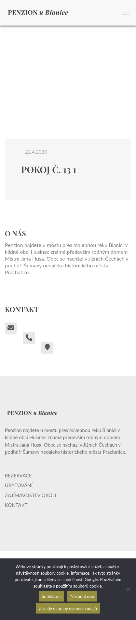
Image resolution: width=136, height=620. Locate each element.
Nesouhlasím (82, 596)
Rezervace (18, 475)
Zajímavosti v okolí (30, 495)
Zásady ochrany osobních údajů (68, 608)
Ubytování (19, 485)
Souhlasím (51, 596)
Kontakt (16, 505)
